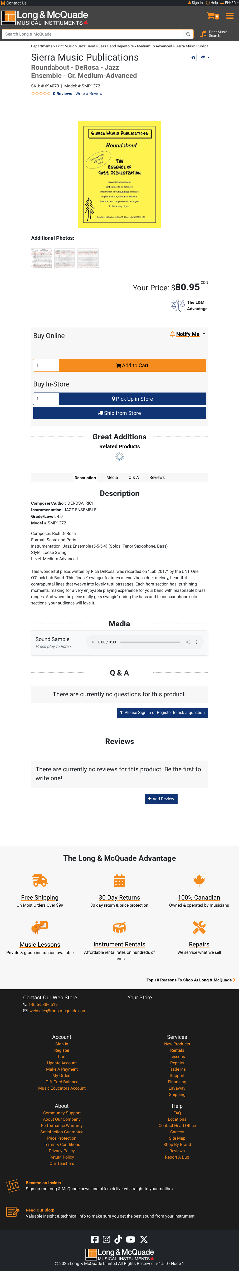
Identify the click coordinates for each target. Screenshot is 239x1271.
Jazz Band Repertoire (116, 46)
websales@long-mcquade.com (54, 1010)
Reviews (177, 1150)
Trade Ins (177, 1069)
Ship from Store (119, 413)
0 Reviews (62, 93)
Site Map (177, 1138)
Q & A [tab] (134, 477)
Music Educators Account (62, 1088)
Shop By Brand (177, 1144)
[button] (209, 13)
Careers (177, 1131)
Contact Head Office (177, 1125)
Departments (41, 46)
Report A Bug (177, 1157)
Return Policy (62, 1157)
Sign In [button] (195, 3)
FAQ (177, 1112)
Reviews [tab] (157, 477)
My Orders (61, 1075)
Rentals (177, 1050)
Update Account (62, 1062)
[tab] (119, 447)
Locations (177, 1119)
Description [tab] (85, 477)
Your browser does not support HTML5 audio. (145, 642)
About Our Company (62, 1119)
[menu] (229, 13)
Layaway (177, 1088)
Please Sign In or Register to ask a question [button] (162, 712)
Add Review (161, 798)
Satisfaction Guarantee (61, 1131)
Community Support (62, 1112)
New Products (177, 1043)
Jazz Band (86, 46)
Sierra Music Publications (196, 46)
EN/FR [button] (228, 3)
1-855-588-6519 (40, 1004)
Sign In (61, 1043)
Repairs (177, 1062)
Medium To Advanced (154, 46)
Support (177, 1075)
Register (61, 1050)
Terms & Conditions (62, 1144)
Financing (177, 1081)
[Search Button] (188, 34)
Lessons (177, 1056)
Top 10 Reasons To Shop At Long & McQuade (191, 980)
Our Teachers (62, 1163)
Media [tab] (112, 477)
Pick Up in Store (132, 399)
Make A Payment (62, 1069)
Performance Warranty (62, 1125)
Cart (62, 1056)
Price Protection (61, 1138)
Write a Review (89, 93)
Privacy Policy (62, 1150)
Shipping (177, 1094)
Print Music (65, 46)
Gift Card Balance (62, 1081)
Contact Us (14, 3)
